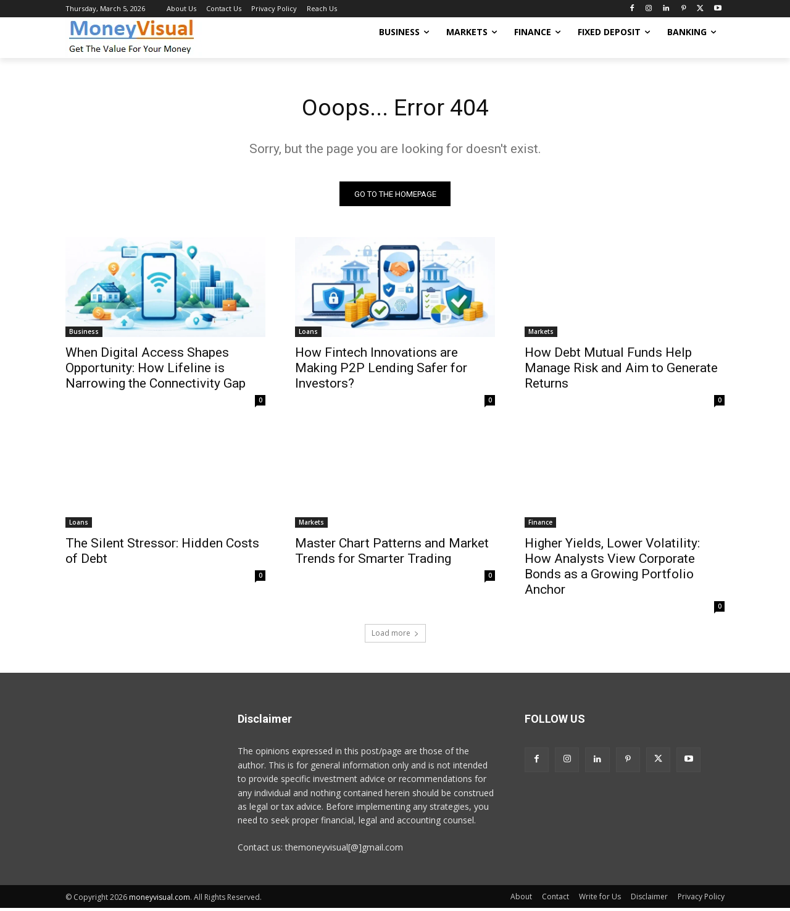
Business (84, 334)
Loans (308, 334)
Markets (541, 334)
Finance (540, 524)
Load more (395, 635)
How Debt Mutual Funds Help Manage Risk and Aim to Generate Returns (621, 370)
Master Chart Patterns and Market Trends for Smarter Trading (392, 553)
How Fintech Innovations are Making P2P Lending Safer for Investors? (381, 370)
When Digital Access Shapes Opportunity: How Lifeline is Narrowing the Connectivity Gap (155, 370)
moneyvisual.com (159, 899)
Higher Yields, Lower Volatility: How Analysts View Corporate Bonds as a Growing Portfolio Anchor (612, 568)
